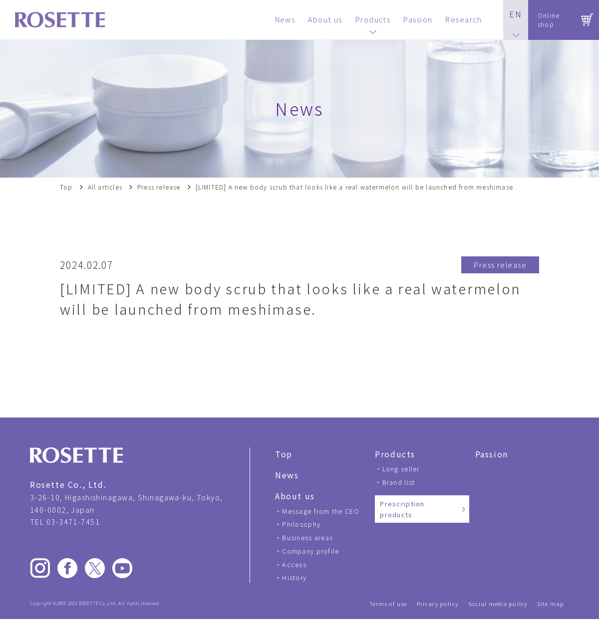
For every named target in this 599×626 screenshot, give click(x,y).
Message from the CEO (320, 511)
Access (294, 564)
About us (295, 496)
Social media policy (497, 604)
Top (66, 187)
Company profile (310, 551)
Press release (159, 187)
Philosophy (301, 524)
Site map (550, 604)
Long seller (401, 468)
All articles (105, 187)
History (294, 577)
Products (395, 454)
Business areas (307, 537)
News (287, 475)
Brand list (398, 482)
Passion (491, 454)
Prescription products (402, 509)
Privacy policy (437, 604)
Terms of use (388, 604)
